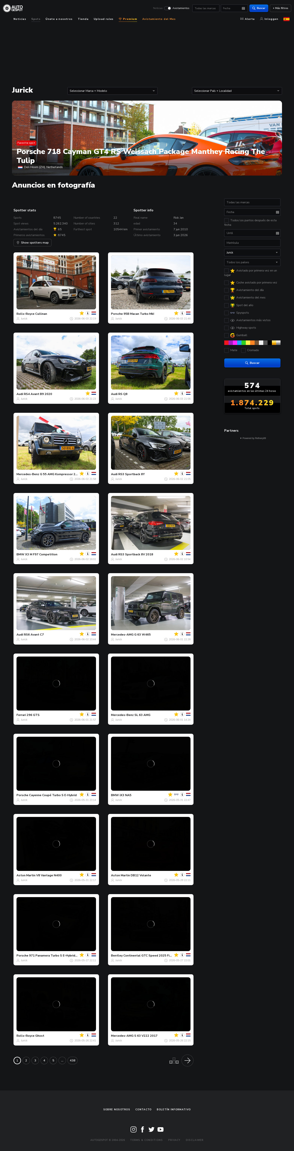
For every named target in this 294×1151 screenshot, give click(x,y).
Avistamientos (179, 8)
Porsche (117, 314)
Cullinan (41, 314)
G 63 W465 (142, 635)
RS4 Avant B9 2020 (38, 394)
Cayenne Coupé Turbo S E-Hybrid (53, 795)
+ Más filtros (278, 8)
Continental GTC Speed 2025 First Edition (154, 956)
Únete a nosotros (59, 19)
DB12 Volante (141, 875)
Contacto (143, 1109)
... (62, 1060)
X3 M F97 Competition (41, 554)
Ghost (39, 1036)
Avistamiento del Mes (159, 19)
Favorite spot (26, 143)
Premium (128, 19)
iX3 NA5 (125, 795)
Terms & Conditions (146, 1140)
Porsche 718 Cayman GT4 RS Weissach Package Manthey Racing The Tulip (140, 156)
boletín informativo (174, 1109)
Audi (19, 394)
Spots (35, 19)
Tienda (83, 19)
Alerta (247, 19)
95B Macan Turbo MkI (139, 314)
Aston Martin (25, 875)
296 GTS (33, 715)
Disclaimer (195, 1140)
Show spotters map (32, 243)
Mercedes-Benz (27, 474)
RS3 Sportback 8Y (131, 474)
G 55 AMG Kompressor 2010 (60, 474)
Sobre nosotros (116, 1109)
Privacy (174, 1140)
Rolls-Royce (25, 314)
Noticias (156, 8)
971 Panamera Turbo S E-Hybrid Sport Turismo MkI (66, 956)
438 (72, 1060)
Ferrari (21, 715)
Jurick (24, 318)
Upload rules (103, 19)
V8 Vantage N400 (49, 875)
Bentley (117, 956)
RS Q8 (123, 394)
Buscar (257, 8)
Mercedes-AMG (122, 635)
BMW (20, 554)
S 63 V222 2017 (146, 1036)
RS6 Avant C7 (34, 635)
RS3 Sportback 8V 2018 (135, 554)
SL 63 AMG (142, 715)
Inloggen (269, 19)
